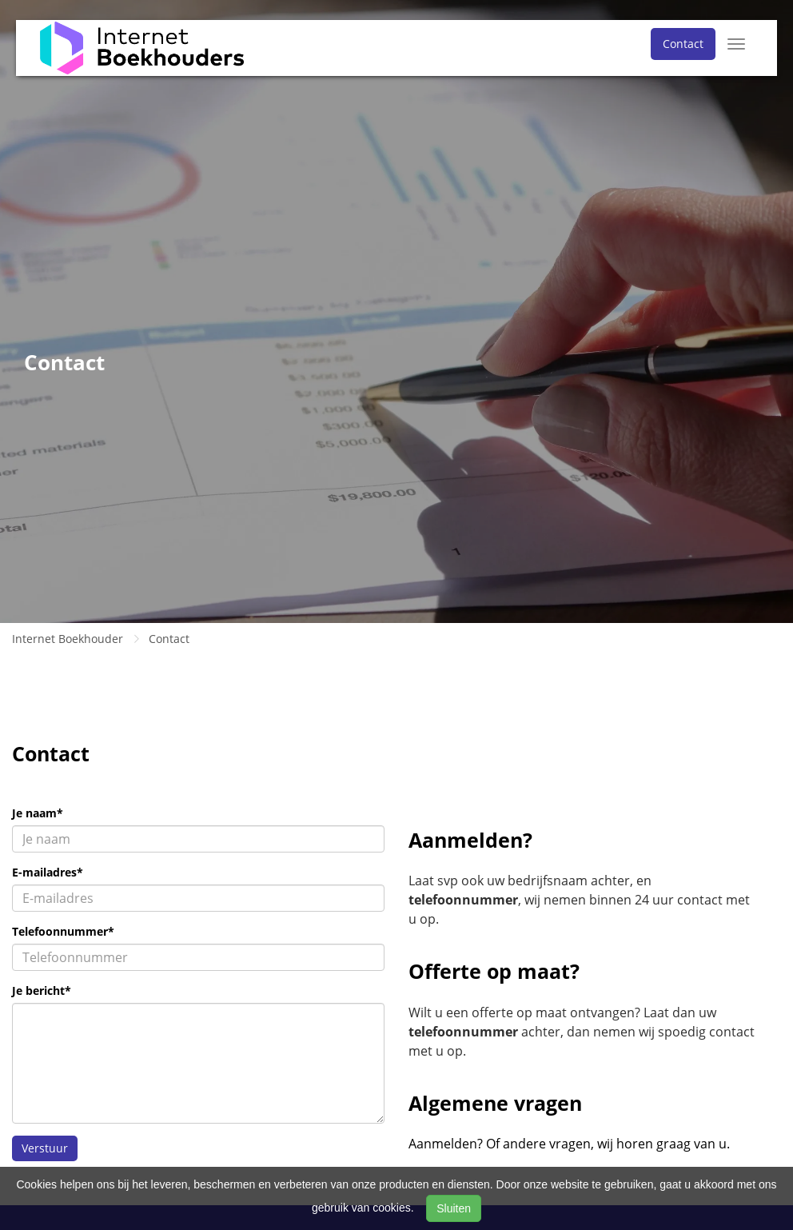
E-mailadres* (47, 872)
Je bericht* (41, 990)
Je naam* (37, 813)
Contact (683, 43)
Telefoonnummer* (63, 931)
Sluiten (453, 1208)
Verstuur (45, 1148)
